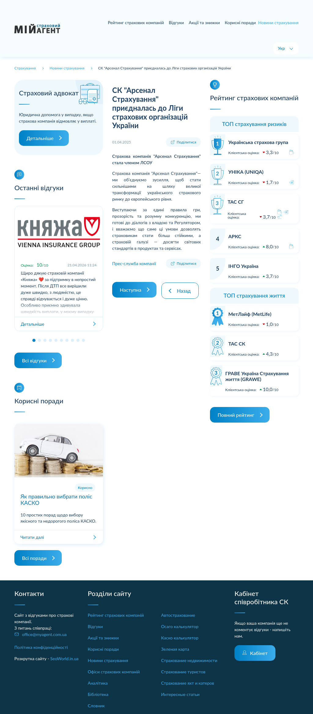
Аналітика (98, 683)
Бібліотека (98, 694)
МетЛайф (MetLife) (249, 314)
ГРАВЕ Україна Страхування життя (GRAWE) (257, 376)
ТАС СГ (236, 202)
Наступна (130, 288)
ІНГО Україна (243, 266)
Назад (185, 288)
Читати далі (32, 537)
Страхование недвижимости (189, 660)
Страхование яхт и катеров (187, 683)
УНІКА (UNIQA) (245, 172)
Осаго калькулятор (179, 626)
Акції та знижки (204, 22)
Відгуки (176, 22)
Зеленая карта (175, 649)
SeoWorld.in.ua (64, 658)
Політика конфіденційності (41, 647)
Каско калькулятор (179, 637)
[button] (33, 340)
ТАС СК (236, 343)
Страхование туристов (183, 671)
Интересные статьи (180, 694)
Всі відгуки (34, 360)
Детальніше (40, 138)
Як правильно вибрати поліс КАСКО (56, 499)
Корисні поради (240, 22)
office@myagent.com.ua (44, 634)
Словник (96, 705)
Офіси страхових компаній (114, 671)
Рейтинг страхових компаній (136, 22)
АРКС (234, 236)
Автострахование (178, 615)
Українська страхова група (258, 142)
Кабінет (259, 653)
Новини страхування (108, 660)
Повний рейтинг (236, 415)
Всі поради (34, 558)
